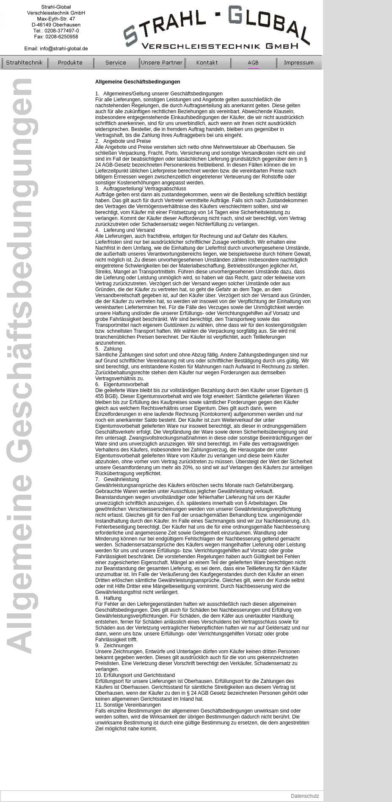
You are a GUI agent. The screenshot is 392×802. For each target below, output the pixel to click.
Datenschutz (305, 796)
